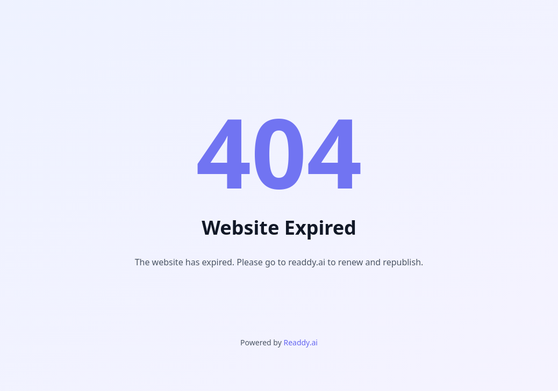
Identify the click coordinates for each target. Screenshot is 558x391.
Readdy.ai (300, 342)
